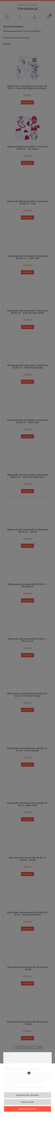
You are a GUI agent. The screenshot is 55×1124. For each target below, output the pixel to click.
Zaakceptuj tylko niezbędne (27, 1095)
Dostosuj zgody (27, 1102)
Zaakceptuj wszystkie (27, 1109)
